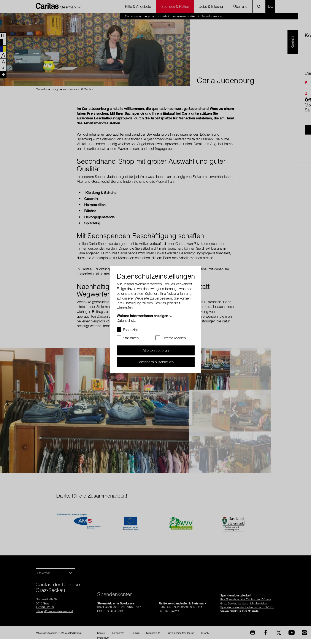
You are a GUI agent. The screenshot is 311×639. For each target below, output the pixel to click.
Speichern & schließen (156, 362)
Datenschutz (126, 320)
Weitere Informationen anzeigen (142, 315)
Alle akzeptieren (156, 350)
